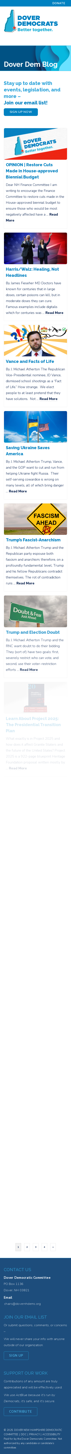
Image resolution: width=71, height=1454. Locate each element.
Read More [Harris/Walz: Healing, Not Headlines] (54, 312)
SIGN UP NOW (21, 112)
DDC (24, 1434)
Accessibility (51, 1434)
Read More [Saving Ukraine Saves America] (18, 491)
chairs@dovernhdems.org (22, 1304)
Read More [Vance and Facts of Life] (49, 399)
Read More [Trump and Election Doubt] (29, 669)
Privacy (34, 1434)
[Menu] (62, 41)
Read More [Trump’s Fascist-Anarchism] (25, 583)
